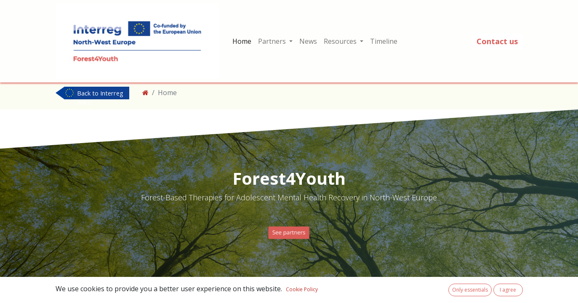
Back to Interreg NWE (100, 94)
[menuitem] (242, 41)
